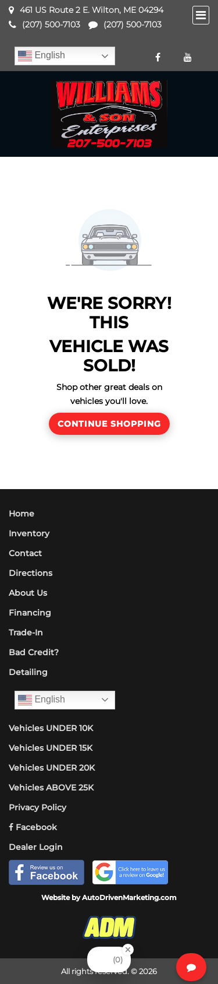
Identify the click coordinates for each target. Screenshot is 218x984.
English (41, 56)
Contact (25, 553)
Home (21, 513)
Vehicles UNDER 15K (50, 748)
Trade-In (26, 632)
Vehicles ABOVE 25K (51, 787)
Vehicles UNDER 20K (52, 767)
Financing (30, 612)
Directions (30, 573)
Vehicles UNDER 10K (51, 728)
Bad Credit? (34, 652)
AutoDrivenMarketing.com (129, 897)
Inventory (29, 533)
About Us (28, 593)
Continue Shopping (109, 424)
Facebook (33, 827)
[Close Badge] (128, 949)
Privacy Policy (37, 807)
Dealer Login (36, 847)
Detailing (28, 672)
